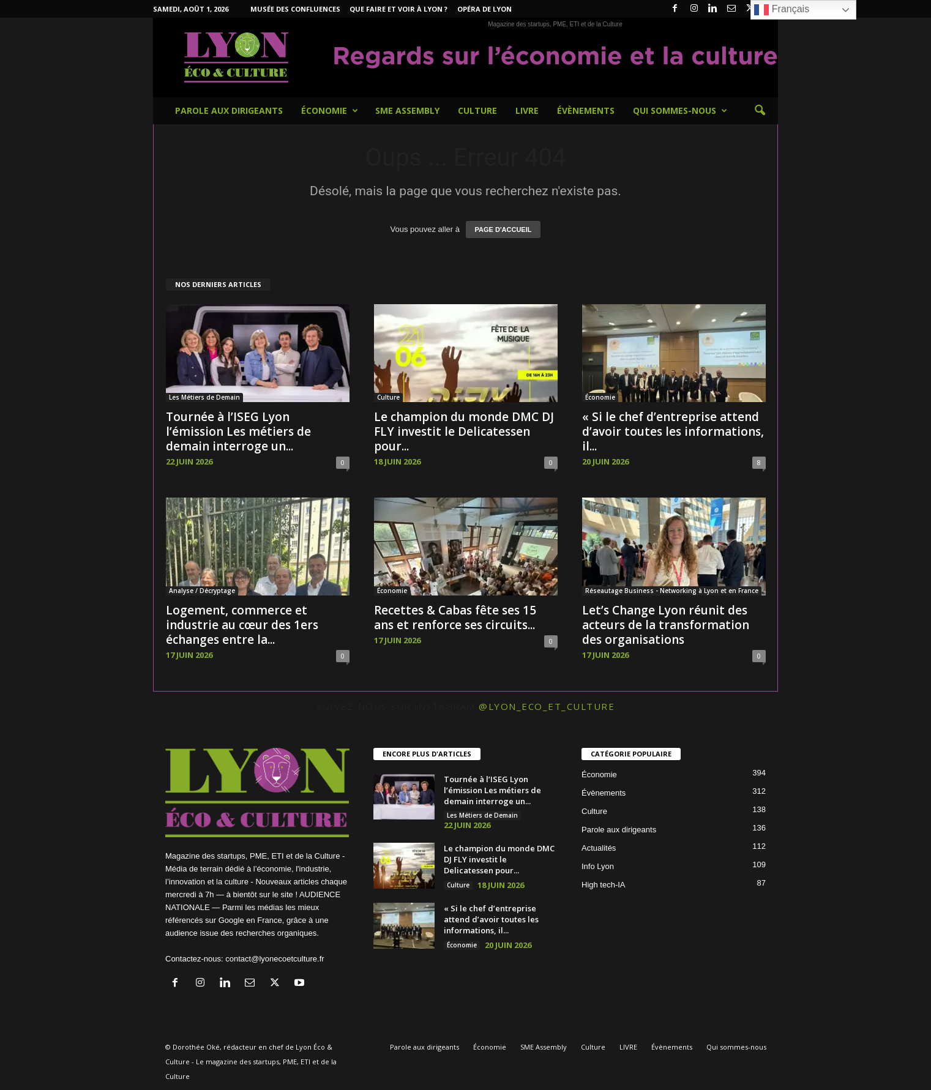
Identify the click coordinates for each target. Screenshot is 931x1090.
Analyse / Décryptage (202, 590)
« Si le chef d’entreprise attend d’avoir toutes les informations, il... (673, 431)
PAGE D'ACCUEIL (503, 229)
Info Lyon (597, 866)
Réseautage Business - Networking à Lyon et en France (671, 590)
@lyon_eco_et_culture (547, 706)
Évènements (586, 110)
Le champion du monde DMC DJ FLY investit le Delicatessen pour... (464, 431)
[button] (759, 110)
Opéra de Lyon (484, 8)
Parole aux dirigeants (229, 110)
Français (781, 9)
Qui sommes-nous (680, 110)
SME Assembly (407, 110)
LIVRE (527, 110)
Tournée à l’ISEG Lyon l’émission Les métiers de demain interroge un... (238, 431)
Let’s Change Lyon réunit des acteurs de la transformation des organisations (665, 625)
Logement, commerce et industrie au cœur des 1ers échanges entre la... (242, 625)
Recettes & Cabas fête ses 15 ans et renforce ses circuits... (455, 617)
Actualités (598, 848)
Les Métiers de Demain (204, 397)
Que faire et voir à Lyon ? (398, 8)
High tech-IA (603, 884)
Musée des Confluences (295, 8)
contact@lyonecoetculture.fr (274, 958)
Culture (477, 110)
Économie (329, 110)
